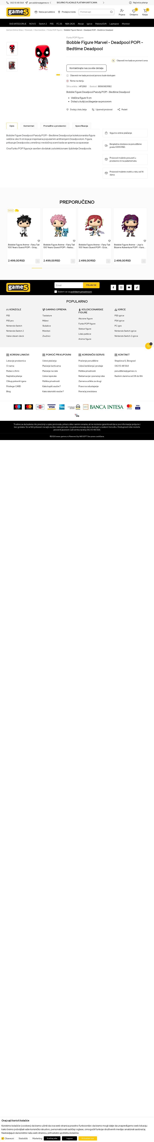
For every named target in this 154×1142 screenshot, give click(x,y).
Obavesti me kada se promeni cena (132, 60)
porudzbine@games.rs (39, 3)
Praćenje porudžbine (88, 360)
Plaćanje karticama (51, 365)
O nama (10, 365)
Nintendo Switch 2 (15, 331)
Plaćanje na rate (50, 371)
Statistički (23, 1138)
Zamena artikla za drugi (90, 381)
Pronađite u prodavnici (54, 126)
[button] (122, 12)
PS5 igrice (119, 315)
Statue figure (85, 328)
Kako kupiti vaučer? (51, 386)
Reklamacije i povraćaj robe (92, 376)
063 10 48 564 (17, 3)
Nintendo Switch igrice (125, 331)
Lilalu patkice (85, 334)
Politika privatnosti (51, 381)
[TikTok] (137, 287)
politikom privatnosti (81, 291)
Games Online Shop (14, 30)
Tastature (47, 315)
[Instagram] (121, 287)
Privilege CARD (13, 386)
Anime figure (85, 339)
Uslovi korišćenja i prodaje (91, 365)
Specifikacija (81, 126)
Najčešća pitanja (140, 2)
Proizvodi (28, 30)
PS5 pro (10, 320)
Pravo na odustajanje (89, 386)
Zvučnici (46, 336)
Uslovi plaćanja (49, 360)
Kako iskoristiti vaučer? (53, 391)
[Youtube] (129, 287)
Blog (8, 391)
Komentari (29, 126)
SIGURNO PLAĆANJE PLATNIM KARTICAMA (77, 3)
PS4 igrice (119, 320)
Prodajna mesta (69, 12)
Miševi (45, 320)
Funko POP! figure (54, 30)
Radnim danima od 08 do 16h (129, 376)
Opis (11, 126)
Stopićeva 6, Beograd (125, 360)
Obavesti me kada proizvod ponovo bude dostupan (92, 75)
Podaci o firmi (12, 371)
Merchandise (39, 30)
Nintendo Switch (14, 325)
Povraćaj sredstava (88, 391)
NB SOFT (83, 436)
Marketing (37, 1138)
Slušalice (46, 325)
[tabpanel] (42, 56)
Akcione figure (86, 318)
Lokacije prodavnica (16, 360)
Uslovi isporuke (49, 376)
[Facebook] (113, 287)
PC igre (118, 325)
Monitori (46, 331)
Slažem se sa (75, 292)
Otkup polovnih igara (16, 381)
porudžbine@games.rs (126, 371)
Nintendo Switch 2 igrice (126, 336)
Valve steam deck (15, 336)
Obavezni (9, 1138)
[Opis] (11, 126)
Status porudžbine (47, 12)
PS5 (8, 315)
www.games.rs (62, 436)
